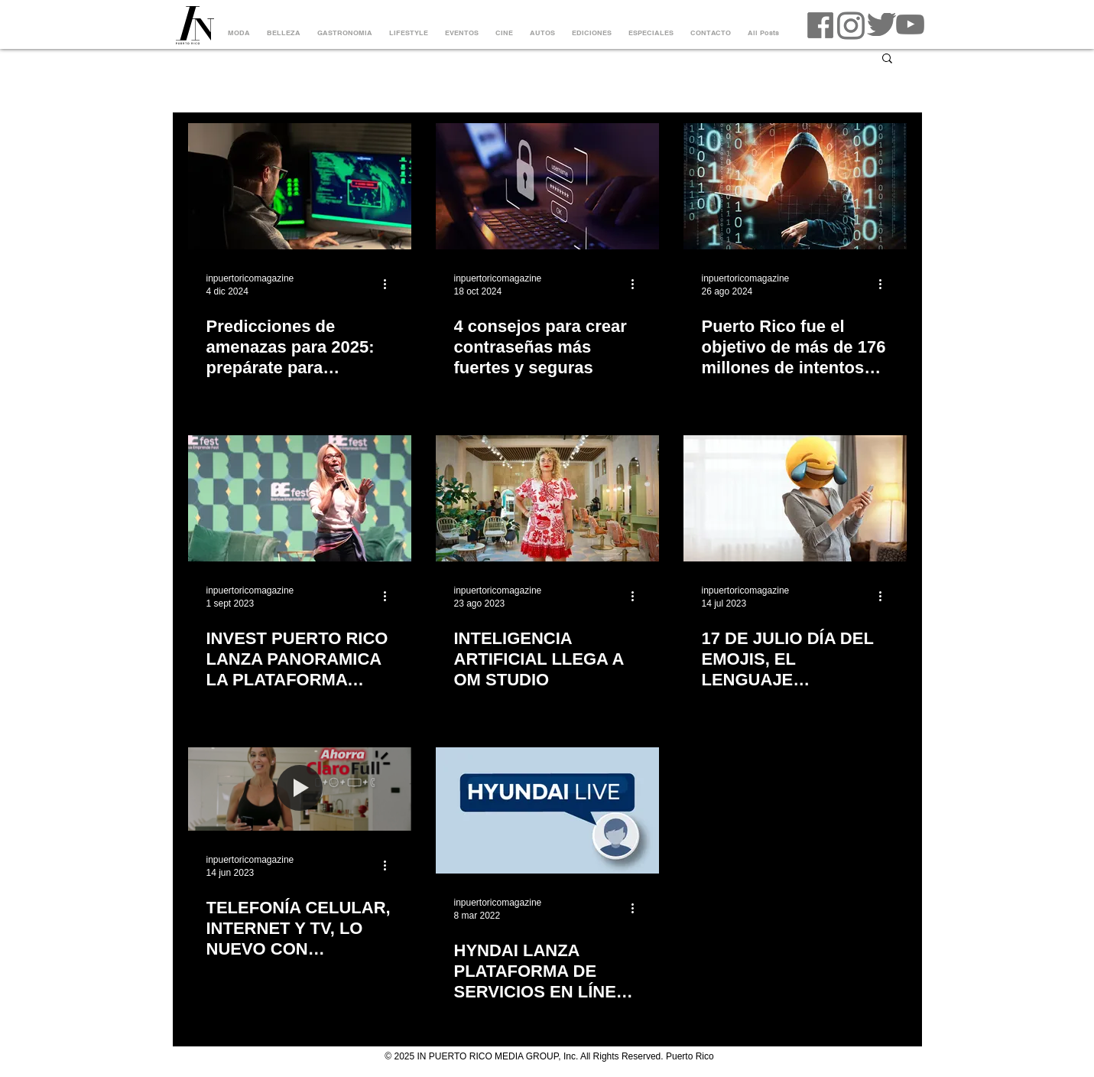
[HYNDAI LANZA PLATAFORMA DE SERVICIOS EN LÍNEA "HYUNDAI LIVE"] (547, 810)
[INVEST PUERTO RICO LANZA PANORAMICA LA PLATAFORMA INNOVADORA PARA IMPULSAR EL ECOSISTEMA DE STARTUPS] (299, 498)
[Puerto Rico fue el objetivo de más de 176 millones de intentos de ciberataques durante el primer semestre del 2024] (795, 186)
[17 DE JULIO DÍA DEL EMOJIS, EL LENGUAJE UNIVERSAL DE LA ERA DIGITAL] (795, 498)
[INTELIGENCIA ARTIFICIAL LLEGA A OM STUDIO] (547, 498)
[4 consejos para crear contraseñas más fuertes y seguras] (547, 186)
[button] (887, 59)
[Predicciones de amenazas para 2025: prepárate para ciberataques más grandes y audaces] (299, 186)
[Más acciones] (390, 284)
